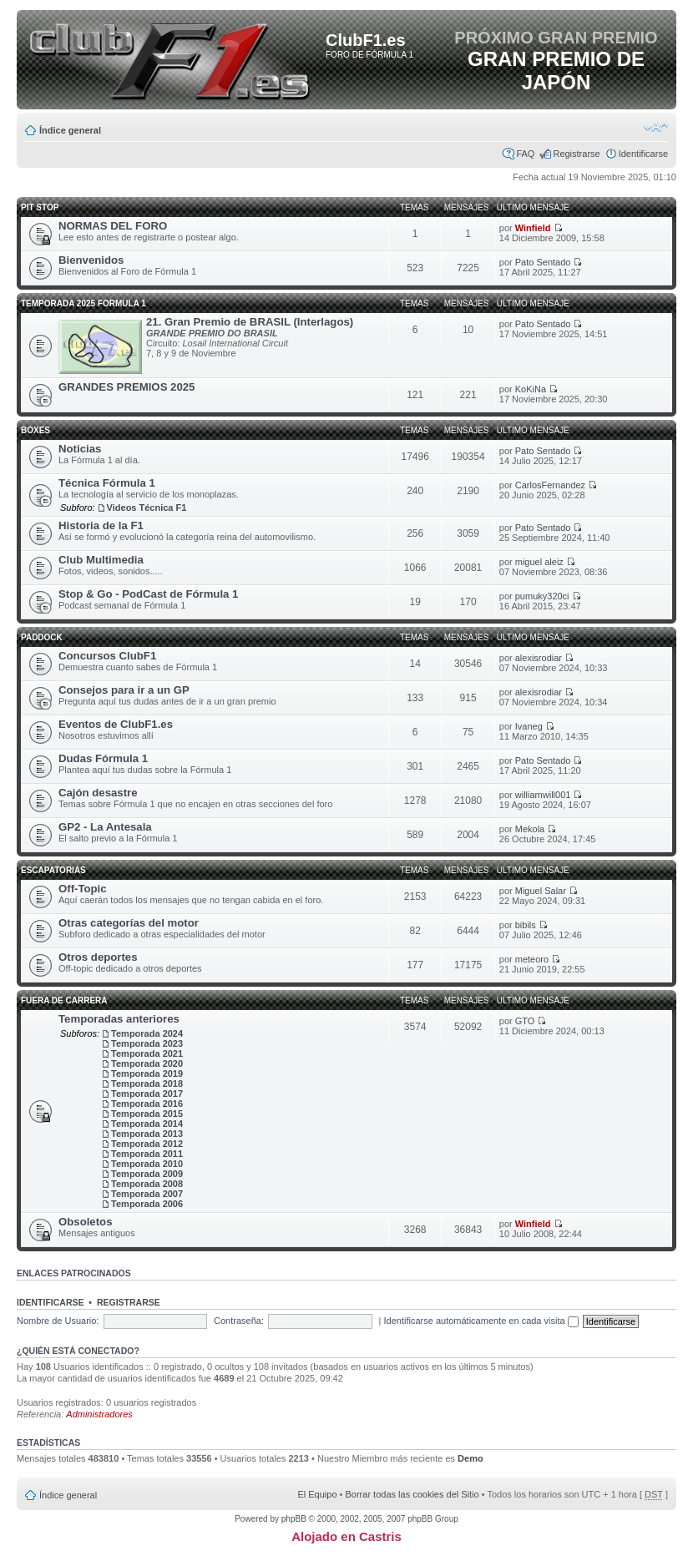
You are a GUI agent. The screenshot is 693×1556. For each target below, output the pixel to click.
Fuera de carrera (64, 1000)
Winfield (533, 228)
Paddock (42, 637)
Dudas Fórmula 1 (103, 758)
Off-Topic (82, 888)
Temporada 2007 (147, 1194)
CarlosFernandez (550, 485)
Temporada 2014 (147, 1124)
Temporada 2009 (147, 1174)
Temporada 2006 (147, 1204)
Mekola (529, 829)
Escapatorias (53, 870)
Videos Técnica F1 (147, 508)
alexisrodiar (538, 658)
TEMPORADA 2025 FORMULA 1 (83, 303)
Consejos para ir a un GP (124, 690)
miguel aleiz (539, 562)
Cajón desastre (98, 792)
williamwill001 (543, 795)
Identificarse (643, 154)
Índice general (70, 130)
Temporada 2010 (147, 1164)
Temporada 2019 (147, 1073)
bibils (525, 925)
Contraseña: (239, 1321)
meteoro (532, 959)
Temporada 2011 (147, 1154)
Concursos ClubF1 (107, 655)
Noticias (79, 448)
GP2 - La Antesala (105, 827)
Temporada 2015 (147, 1114)
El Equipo (316, 1494)
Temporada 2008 (147, 1184)
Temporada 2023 (147, 1043)
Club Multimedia (101, 559)
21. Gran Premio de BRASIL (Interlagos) (249, 322)
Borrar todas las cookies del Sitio (411, 1494)
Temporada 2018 (147, 1084)
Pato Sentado (543, 262)
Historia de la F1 (101, 525)
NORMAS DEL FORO (112, 226)
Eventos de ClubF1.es (115, 724)
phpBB (293, 1518)
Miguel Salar (540, 891)
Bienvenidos (91, 260)
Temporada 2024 (147, 1033)
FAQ (525, 154)
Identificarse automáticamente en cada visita (481, 1321)
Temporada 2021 (147, 1053)
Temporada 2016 (147, 1104)
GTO (525, 1021)
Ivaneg (529, 726)
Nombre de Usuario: (58, 1321)
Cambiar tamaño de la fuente (656, 126)
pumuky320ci (542, 596)
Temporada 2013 (147, 1134)
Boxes (35, 430)
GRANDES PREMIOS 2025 (126, 387)
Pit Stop (39, 207)
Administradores (99, 1414)
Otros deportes (98, 957)
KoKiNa (530, 389)
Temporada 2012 (147, 1144)
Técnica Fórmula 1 (106, 483)
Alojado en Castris (346, 1536)
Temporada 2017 (147, 1094)
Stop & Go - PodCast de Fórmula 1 (148, 594)
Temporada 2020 (147, 1063)
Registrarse (576, 154)
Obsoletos (85, 1221)
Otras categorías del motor (128, 923)
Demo (470, 1458)
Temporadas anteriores (119, 1019)
